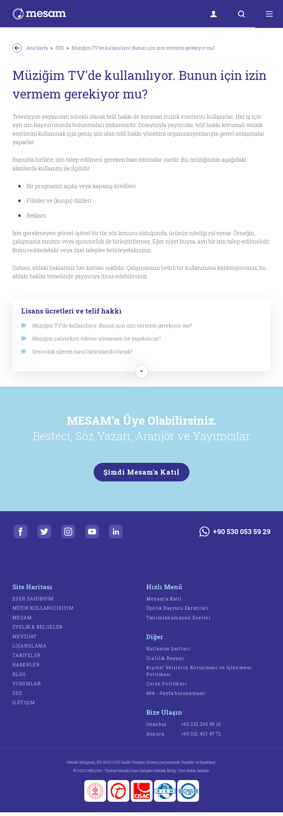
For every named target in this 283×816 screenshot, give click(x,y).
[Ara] (241, 14)
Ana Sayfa (37, 48)
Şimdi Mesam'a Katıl (141, 475)
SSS (59, 48)
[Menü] (269, 14)
